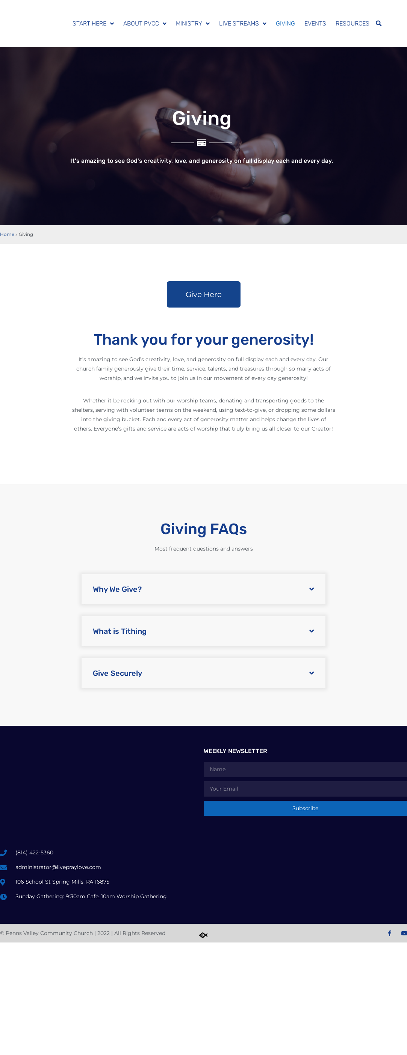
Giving (285, 23)
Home (7, 234)
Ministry (193, 23)
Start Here (93, 23)
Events (315, 23)
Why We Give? (117, 589)
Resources (352, 23)
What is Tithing (120, 631)
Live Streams (242, 23)
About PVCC (144, 23)
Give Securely (117, 673)
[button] (378, 23)
